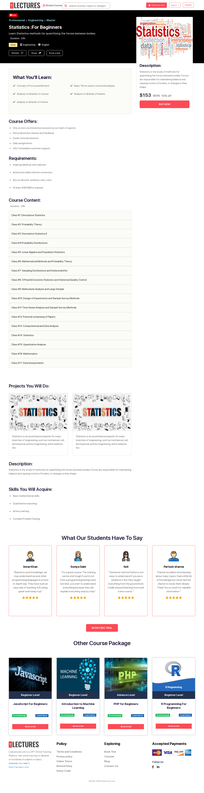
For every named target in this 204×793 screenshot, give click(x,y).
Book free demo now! (19, 767)
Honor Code (64, 770)
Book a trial (54, 53)
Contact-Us (111, 766)
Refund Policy (64, 766)
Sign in (171, 5)
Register (187, 5)
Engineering (37, 20)
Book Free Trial (152, 5)
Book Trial (110, 751)
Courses (109, 756)
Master (51, 20)
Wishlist (17, 53)
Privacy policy (64, 756)
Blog (107, 761)
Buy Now (164, 104)
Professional (18, 20)
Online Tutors (64, 761)
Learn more (41, 716)
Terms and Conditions (69, 751)
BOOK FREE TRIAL (102, 627)
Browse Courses (52, 6)
